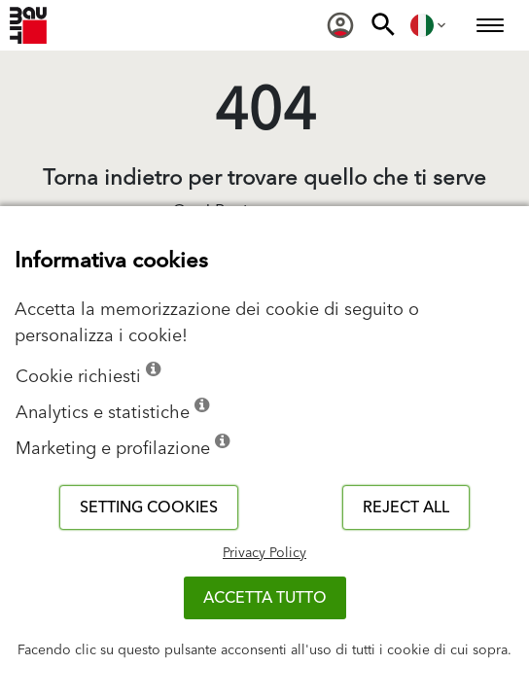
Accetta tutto (265, 598)
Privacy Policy (264, 553)
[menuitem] (340, 25)
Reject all (406, 507)
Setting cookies (149, 507)
